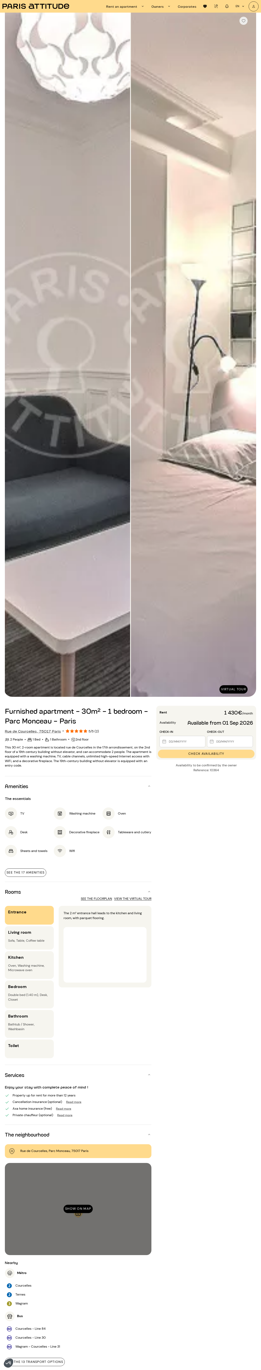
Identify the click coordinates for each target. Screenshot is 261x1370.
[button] (8, 1363)
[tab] (125, 6)
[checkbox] (243, 21)
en (240, 6)
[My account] (254, 6)
